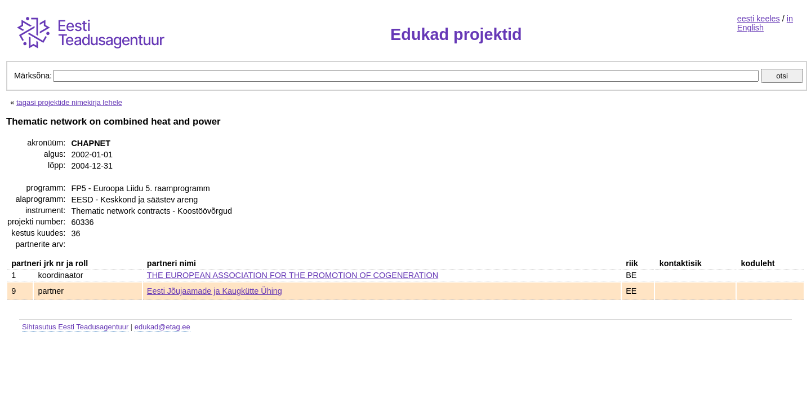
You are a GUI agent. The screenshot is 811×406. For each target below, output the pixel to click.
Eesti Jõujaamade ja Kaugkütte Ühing (214, 290)
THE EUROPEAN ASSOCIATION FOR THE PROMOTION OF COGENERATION (292, 275)
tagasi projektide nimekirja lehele (69, 102)
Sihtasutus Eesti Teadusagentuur (75, 327)
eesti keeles (758, 18)
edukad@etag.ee (162, 327)
